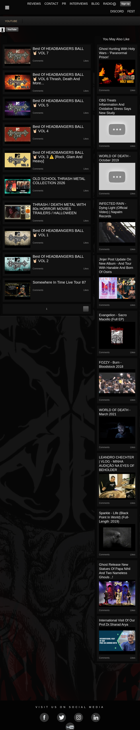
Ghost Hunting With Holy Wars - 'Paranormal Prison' (117, 53)
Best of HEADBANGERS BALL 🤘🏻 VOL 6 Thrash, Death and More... (58, 78)
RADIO (107, 3)
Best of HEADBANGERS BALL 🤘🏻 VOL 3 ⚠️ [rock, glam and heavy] (58, 156)
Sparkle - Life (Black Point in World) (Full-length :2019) (114, 517)
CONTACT (51, 3)
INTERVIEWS (79, 3)
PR (64, 3)
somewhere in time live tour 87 (59, 282)
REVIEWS (34, 3)
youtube (11, 21)
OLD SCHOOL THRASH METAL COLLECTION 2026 (59, 181)
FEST (131, 11)
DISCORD (117, 11)
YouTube (12, 29)
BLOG (96, 3)
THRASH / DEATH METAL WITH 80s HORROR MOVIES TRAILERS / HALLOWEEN (59, 209)
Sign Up (125, 4)
